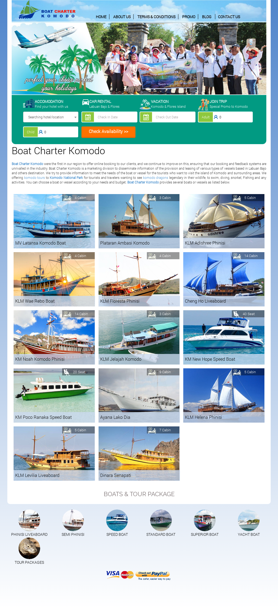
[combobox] (50, 117)
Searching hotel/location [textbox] (46, 117)
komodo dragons (155, 177)
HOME (101, 16)
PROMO (188, 16)
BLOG (206, 16)
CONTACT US (229, 16)
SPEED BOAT (117, 534)
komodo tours (34, 177)
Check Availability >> (108, 131)
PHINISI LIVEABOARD (29, 534)
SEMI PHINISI (73, 534)
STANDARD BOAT (160, 534)
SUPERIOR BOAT (205, 534)
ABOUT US (122, 16)
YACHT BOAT (249, 534)
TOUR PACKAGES (29, 562)
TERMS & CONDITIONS (156, 16)
